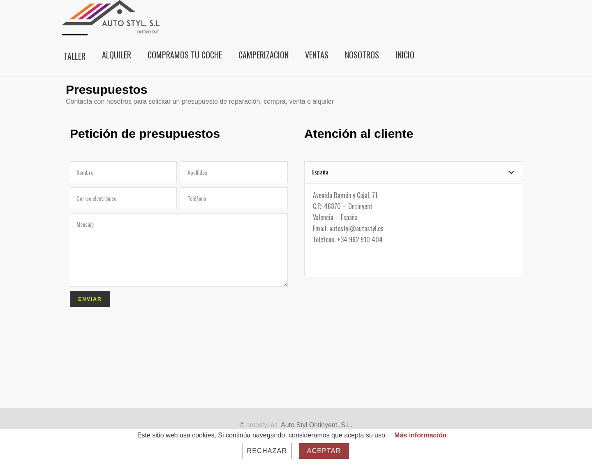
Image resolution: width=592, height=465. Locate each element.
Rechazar (267, 450)
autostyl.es (262, 424)
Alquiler (116, 55)
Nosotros (362, 55)
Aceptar (324, 450)
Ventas (316, 55)
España (320, 172)
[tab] (413, 172)
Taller (75, 56)
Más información (420, 435)
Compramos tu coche (185, 55)
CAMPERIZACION (263, 55)
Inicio (404, 55)
